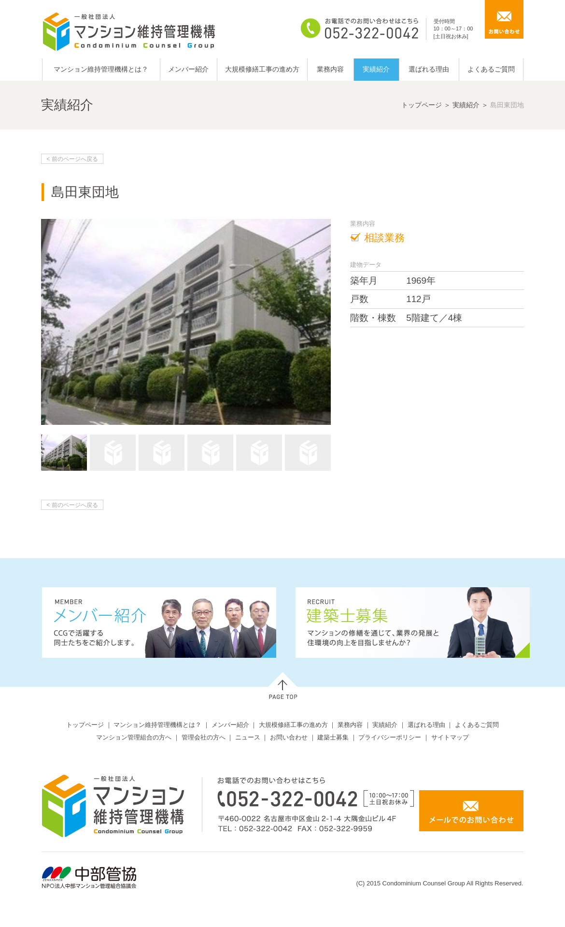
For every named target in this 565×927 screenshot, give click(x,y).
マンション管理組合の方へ (133, 737)
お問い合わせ (289, 737)
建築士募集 (333, 737)
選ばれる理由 (429, 69)
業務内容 (330, 69)
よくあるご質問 (491, 69)
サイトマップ (450, 737)
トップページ (421, 105)
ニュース (247, 737)
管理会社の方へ (204, 737)
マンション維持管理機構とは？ (101, 69)
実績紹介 (376, 69)
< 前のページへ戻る (72, 159)
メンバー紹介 (188, 69)
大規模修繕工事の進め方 (262, 69)
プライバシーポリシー (389, 737)
